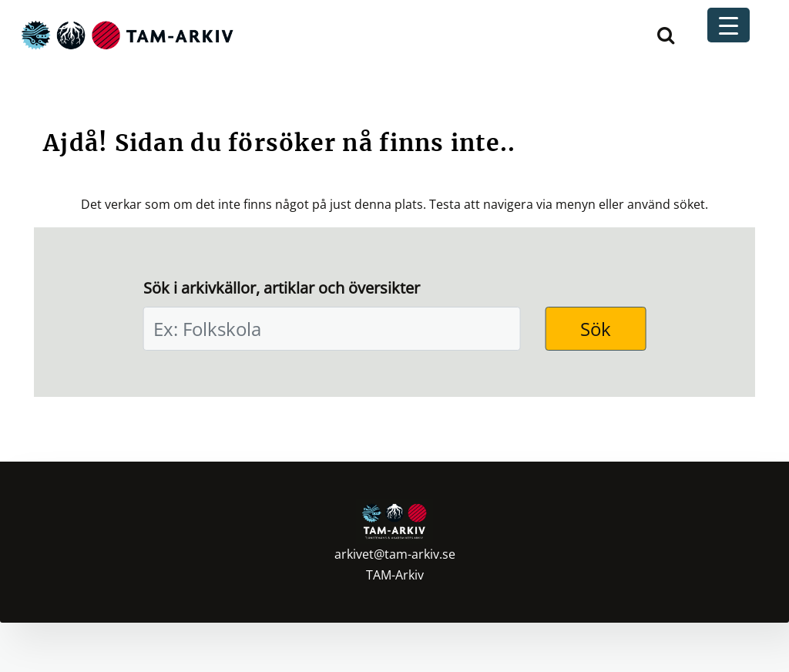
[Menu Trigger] (728, 25)
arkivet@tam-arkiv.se (394, 554)
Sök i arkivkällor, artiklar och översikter (281, 287)
